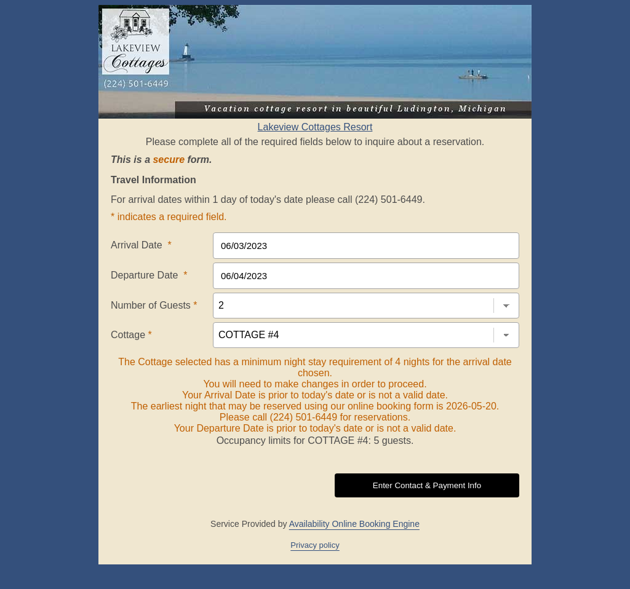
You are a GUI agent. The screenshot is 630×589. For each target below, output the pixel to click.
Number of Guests (154, 305)
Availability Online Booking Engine (354, 524)
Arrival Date (141, 245)
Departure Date (149, 275)
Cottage (131, 335)
